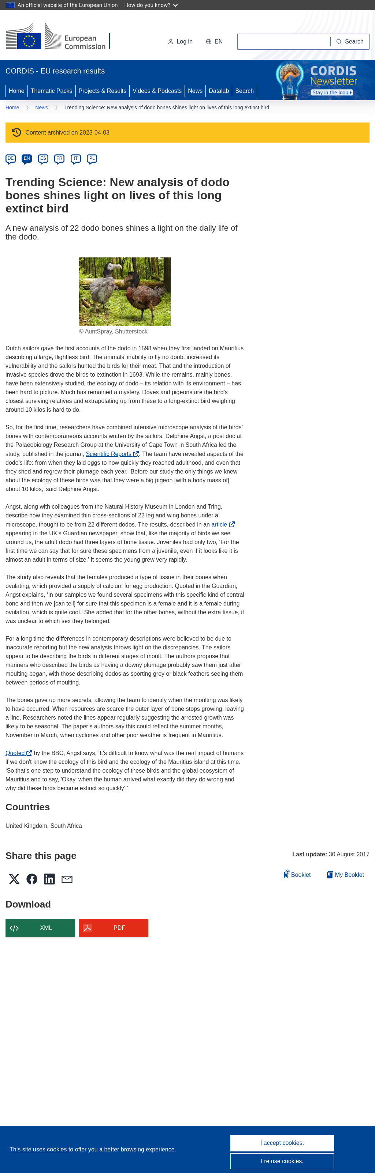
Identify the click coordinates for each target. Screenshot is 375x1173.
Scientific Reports (110, 454)
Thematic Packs (52, 91)
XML (46, 928)
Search (244, 91)
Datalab (219, 91)
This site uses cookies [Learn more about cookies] (39, 1149)
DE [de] (11, 158)
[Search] (350, 42)
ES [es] (43, 158)
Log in (180, 41)
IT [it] (76, 158)
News (195, 91)
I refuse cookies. (282, 1161)
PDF (119, 928)
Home (17, 91)
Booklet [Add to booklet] (297, 874)
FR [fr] (59, 158)
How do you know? (151, 5)
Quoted (17, 753)
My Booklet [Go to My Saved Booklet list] (345, 874)
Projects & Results (103, 91)
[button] (214, 42)
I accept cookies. (282, 1143)
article (221, 524)
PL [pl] (92, 158)
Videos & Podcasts (157, 91)
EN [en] (27, 158)
